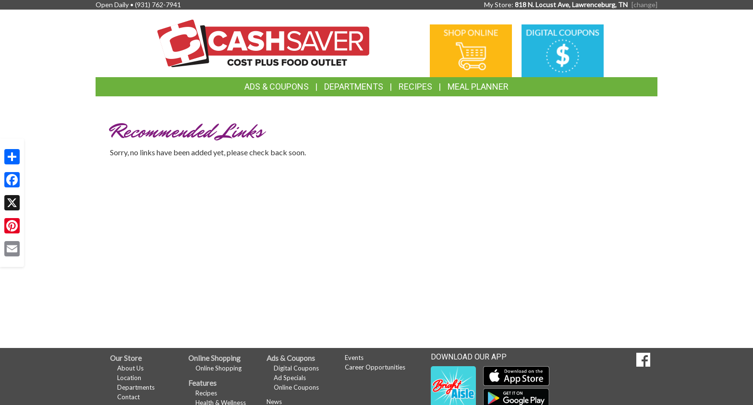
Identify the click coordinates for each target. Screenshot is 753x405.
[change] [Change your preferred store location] (644, 4)
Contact (128, 397)
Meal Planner (478, 86)
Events (354, 357)
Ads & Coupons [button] (276, 86)
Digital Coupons (296, 368)
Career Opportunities (375, 367)
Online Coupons (296, 387)
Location (129, 378)
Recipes (415, 86)
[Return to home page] (263, 42)
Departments (136, 387)
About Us (130, 368)
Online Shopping (218, 368)
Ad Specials (290, 378)
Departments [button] (353, 86)
